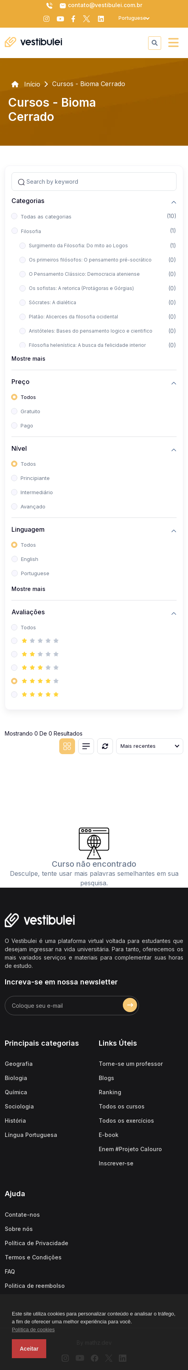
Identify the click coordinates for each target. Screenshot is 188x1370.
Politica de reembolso (35, 1285)
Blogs (106, 1078)
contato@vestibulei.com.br (100, 5)
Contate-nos (22, 1214)
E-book (108, 1134)
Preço (20, 382)
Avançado (33, 506)
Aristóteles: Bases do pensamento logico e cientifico (90, 331)
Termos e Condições (33, 1257)
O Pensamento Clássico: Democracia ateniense (84, 274)
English (29, 559)
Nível (19, 448)
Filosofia (31, 231)
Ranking (110, 1092)
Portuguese (35, 573)
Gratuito (30, 411)
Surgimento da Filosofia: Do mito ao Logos (78, 245)
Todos (28, 397)
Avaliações (28, 612)
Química (16, 1092)
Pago (27, 425)
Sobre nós (19, 1228)
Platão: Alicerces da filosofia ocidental (73, 317)
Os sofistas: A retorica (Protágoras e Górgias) (81, 288)
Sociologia (19, 1106)
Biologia (16, 1078)
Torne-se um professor (131, 1063)
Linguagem (28, 529)
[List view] (86, 746)
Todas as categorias (46, 216)
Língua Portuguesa (31, 1134)
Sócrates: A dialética (52, 302)
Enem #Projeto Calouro (130, 1149)
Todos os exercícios (126, 1120)
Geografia (19, 1063)
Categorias (27, 201)
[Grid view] (67, 746)
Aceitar (29, 1349)
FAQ (10, 1271)
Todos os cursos (122, 1106)
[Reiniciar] (105, 746)
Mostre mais (28, 358)
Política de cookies (33, 1329)
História (15, 1120)
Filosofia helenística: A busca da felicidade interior (87, 345)
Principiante (35, 478)
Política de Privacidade (36, 1243)
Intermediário (37, 492)
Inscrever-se (116, 1163)
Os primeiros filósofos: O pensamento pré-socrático (90, 260)
